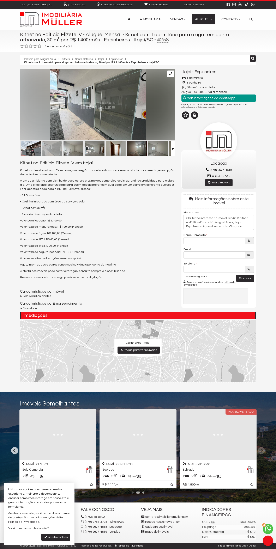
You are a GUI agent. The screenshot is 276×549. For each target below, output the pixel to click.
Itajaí (186, 72)
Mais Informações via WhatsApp (209, 98)
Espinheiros (205, 72)
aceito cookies (56, 537)
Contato (230, 19)
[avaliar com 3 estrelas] (31, 46)
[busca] (251, 19)
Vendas (178, 19)
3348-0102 (76, 4)
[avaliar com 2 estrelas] (26, 46)
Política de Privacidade (130, 545)
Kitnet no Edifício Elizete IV (51, 34)
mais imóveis (219, 182)
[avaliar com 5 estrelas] (39, 46)
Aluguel (203, 19)
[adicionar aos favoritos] (143, 485)
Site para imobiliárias (229, 546)
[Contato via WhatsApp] (268, 529)
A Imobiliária (150, 19)
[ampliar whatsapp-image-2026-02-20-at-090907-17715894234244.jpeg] (83, 105)
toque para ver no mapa (138, 350)
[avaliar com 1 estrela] (22, 46)
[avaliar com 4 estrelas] (35, 46)
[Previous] (14, 450)
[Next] (261, 450)
